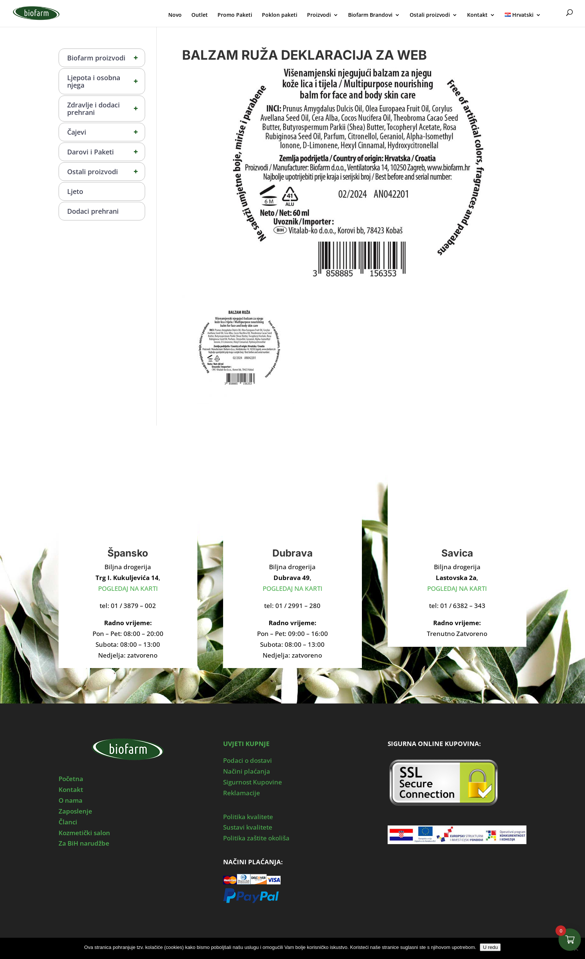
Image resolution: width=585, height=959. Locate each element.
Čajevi (106, 132)
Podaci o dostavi (247, 760)
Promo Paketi (235, 15)
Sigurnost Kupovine (252, 782)
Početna (71, 778)
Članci (68, 822)
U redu (490, 947)
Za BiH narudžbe (84, 843)
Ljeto (75, 191)
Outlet (199, 15)
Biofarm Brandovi (370, 15)
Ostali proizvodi (430, 15)
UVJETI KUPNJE (246, 743)
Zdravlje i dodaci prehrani (106, 108)
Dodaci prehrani (93, 211)
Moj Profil (554, 14)
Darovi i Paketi (106, 152)
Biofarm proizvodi (106, 58)
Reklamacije (241, 793)
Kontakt (477, 15)
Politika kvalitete (248, 816)
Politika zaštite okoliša (256, 838)
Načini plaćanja (246, 771)
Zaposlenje (75, 811)
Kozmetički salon (84, 832)
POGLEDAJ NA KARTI (128, 588)
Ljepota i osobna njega (106, 81)
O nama (70, 800)
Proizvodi (319, 15)
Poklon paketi (279, 15)
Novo (175, 15)
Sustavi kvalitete (247, 827)
